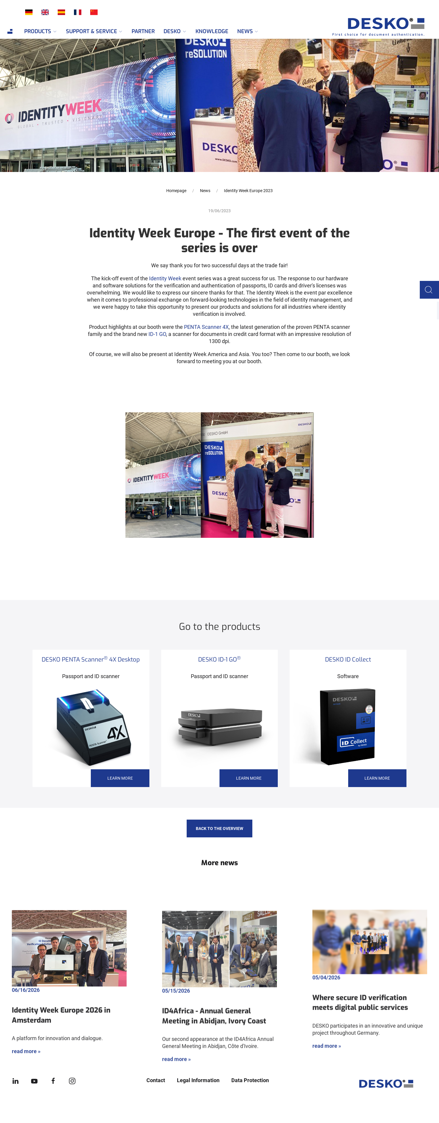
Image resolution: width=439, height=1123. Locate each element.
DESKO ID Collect (348, 660)
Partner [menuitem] (143, 31)
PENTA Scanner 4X (206, 327)
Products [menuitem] (40, 31)
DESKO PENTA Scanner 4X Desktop (91, 660)
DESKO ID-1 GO (219, 660)
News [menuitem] (248, 31)
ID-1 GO (157, 334)
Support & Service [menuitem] (94, 31)
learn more (120, 778)
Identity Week (165, 278)
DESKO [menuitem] (175, 31)
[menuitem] (9, 31)
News (205, 190)
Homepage (176, 190)
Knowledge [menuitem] (212, 31)
